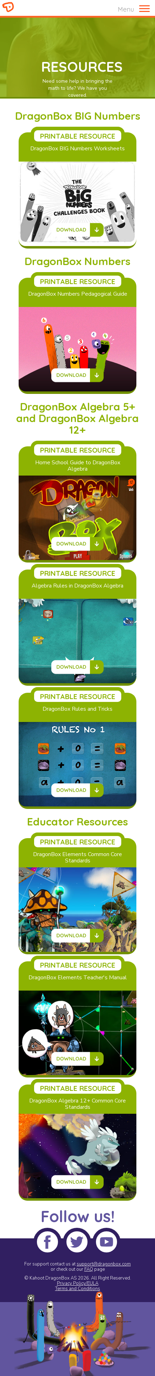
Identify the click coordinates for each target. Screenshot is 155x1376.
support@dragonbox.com (104, 1264)
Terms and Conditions (77, 1289)
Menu (126, 9)
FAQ (88, 1269)
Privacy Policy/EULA (77, 1283)
